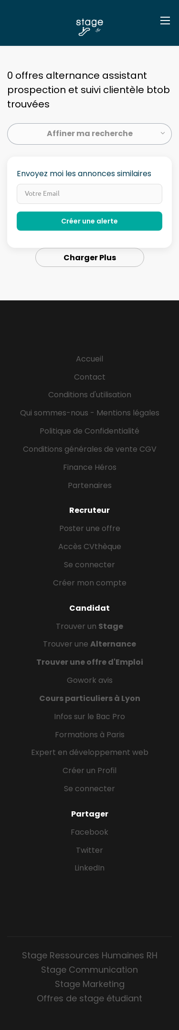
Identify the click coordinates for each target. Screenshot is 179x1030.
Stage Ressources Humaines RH (90, 955)
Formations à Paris (90, 734)
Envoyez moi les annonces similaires (84, 174)
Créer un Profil (89, 770)
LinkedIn (89, 867)
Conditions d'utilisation (89, 394)
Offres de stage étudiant (89, 998)
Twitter (89, 850)
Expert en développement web (89, 752)
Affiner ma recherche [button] (90, 133)
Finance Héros (89, 467)
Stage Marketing (90, 984)
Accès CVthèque (89, 546)
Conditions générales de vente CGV (90, 449)
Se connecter (89, 564)
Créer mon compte (89, 582)
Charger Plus (89, 257)
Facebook (89, 832)
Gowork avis (90, 680)
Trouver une (89, 643)
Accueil (89, 358)
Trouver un (89, 626)
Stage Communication (89, 970)
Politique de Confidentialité (89, 430)
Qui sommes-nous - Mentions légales (89, 412)
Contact (89, 377)
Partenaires (90, 485)
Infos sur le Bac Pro (89, 716)
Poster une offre (89, 528)
